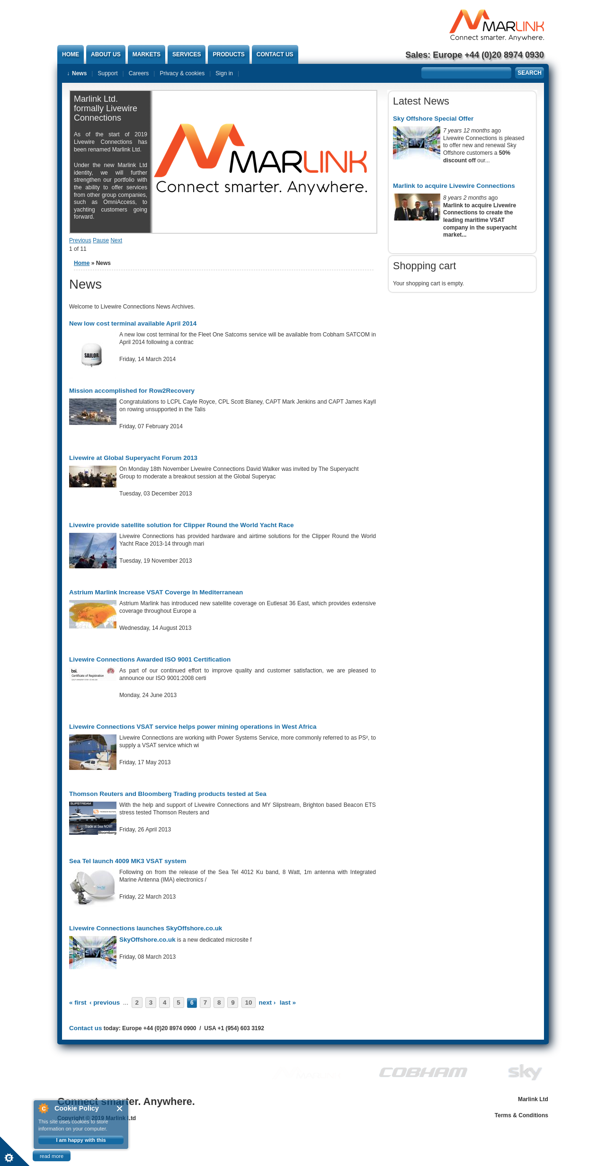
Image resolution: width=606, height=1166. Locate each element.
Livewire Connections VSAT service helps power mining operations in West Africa (192, 726)
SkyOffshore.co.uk (147, 939)
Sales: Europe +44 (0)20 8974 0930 (474, 55)
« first (78, 1002)
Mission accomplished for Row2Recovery (132, 390)
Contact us (275, 54)
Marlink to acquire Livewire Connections (454, 185)
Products (228, 54)
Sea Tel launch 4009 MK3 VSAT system (127, 861)
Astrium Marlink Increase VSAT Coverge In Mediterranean (156, 592)
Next (116, 240)
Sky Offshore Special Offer (433, 118)
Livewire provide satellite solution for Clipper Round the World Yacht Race (181, 525)
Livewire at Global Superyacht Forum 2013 (133, 457)
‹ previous (104, 1002)
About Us (106, 54)
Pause (101, 240)
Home (70, 54)
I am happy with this (81, 1140)
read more (51, 1156)
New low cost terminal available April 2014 (132, 323)
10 (248, 1002)
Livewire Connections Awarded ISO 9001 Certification (150, 659)
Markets (146, 54)
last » (288, 1002)
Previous (80, 240)
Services (186, 54)
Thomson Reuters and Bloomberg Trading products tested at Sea (168, 793)
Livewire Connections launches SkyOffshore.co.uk (145, 928)
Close (120, 1108)
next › (267, 1002)
